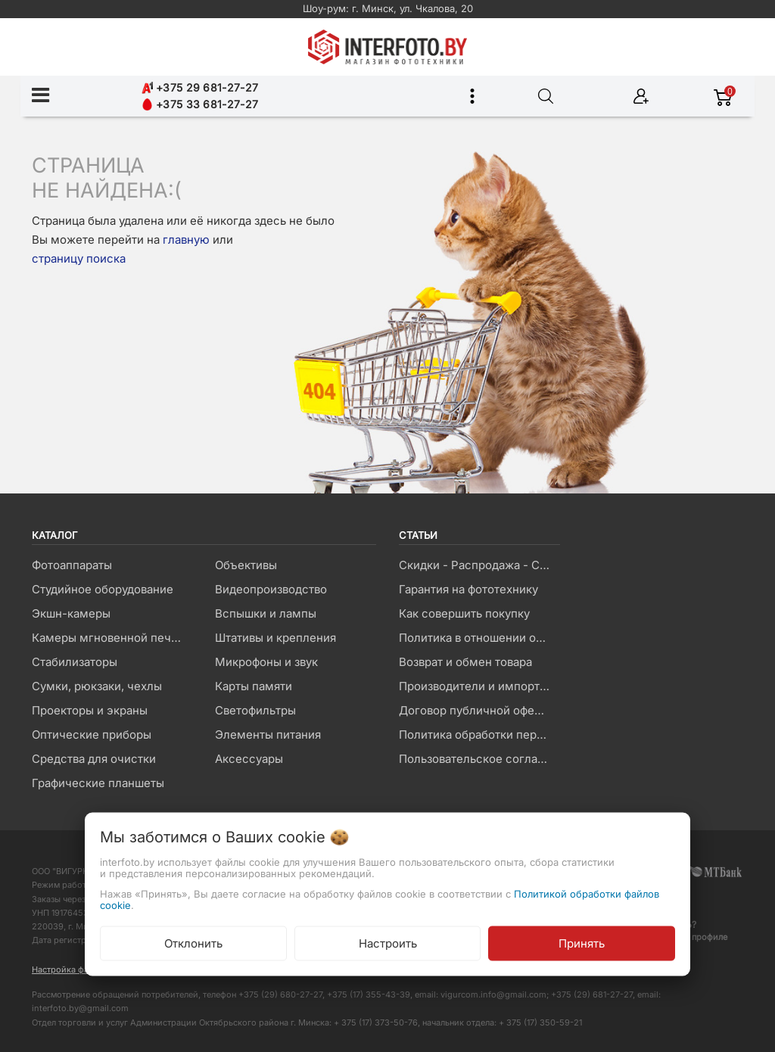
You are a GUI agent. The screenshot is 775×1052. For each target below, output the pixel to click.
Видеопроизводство (271, 589)
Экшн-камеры (71, 613)
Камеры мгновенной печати (110, 637)
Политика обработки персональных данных (479, 734)
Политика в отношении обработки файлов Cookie (479, 637)
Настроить (388, 942)
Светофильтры (255, 710)
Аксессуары (249, 759)
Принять (582, 942)
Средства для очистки (94, 759)
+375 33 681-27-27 (200, 104)
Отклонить (193, 942)
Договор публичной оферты (477, 710)
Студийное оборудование (102, 589)
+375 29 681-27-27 (200, 87)
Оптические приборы (91, 734)
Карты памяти (253, 686)
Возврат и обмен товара (465, 662)
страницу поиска (79, 258)
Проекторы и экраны (90, 710)
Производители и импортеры (479, 686)
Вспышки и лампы (265, 613)
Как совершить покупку (464, 613)
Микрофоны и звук (266, 662)
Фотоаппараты (72, 565)
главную (186, 239)
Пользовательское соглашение (479, 759)
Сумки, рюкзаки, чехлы (97, 686)
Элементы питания (268, 734)
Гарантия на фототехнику (468, 589)
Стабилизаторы (74, 662)
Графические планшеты (98, 783)
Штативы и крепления (275, 637)
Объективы (246, 565)
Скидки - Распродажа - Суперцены (479, 565)
